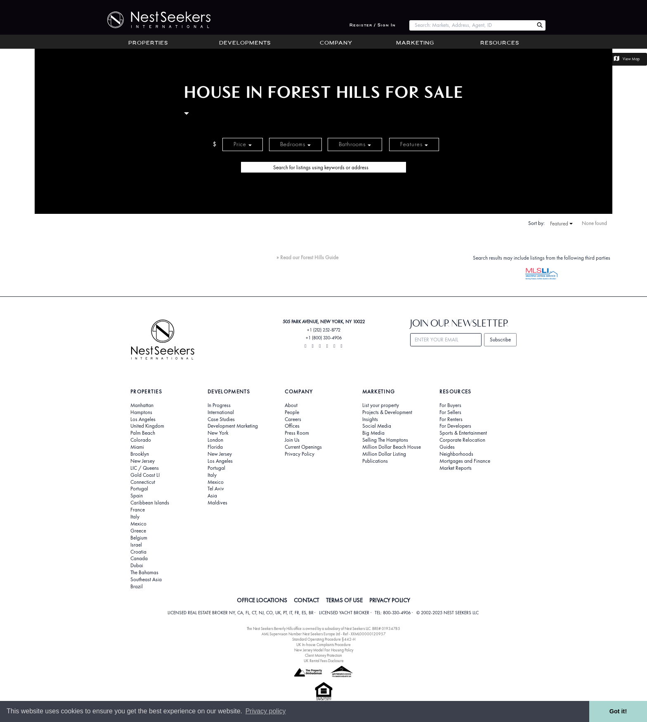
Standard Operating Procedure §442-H (323, 639)
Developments (245, 43)
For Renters (451, 419)
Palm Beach (142, 433)
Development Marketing (233, 426)
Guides (447, 447)
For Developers (455, 426)
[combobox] (471, 25)
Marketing (415, 43)
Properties (148, 43)
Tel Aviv (216, 488)
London (215, 440)
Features (414, 144)
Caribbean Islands (149, 502)
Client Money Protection (323, 655)
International (221, 412)
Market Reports (455, 468)
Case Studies (221, 419)
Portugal (139, 488)
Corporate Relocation (462, 440)
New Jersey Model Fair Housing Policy (323, 650)
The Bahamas (144, 572)
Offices (292, 426)
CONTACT (306, 600)
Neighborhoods (456, 454)
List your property (380, 405)
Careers (293, 419)
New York (218, 433)
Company (336, 43)
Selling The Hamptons (385, 440)
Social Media (376, 426)
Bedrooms (295, 144)
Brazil (136, 586)
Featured (561, 223)
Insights (370, 419)
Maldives (217, 502)
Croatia (138, 552)
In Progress (219, 405)
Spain (136, 495)
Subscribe (500, 339)
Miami (137, 447)
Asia (212, 495)
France (137, 510)
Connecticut (142, 482)
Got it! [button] (618, 711)
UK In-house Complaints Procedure (323, 644)
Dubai (136, 565)
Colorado (140, 440)
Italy (134, 517)
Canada (139, 558)
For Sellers (450, 412)
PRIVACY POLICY (389, 600)
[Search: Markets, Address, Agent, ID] (471, 25)
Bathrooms (355, 144)
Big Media (373, 433)
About (291, 405)
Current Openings (303, 447)
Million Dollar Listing (384, 454)
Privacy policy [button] (266, 711)
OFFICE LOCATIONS (262, 600)
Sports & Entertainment (463, 433)
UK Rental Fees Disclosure (324, 660)
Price (243, 144)
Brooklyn (139, 454)
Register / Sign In (372, 25)
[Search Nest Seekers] (539, 25)
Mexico (138, 524)
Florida (215, 447)
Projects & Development (387, 412)
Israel (136, 545)
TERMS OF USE (344, 600)
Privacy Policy (299, 454)
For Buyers (450, 405)
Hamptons (141, 412)
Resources (499, 43)
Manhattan (141, 405)
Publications (375, 461)
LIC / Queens (144, 468)
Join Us (292, 440)
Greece (138, 531)
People (292, 412)
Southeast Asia (146, 579)
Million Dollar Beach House (391, 447)
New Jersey (142, 461)
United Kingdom (147, 426)
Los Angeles (143, 419)
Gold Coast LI (145, 475)
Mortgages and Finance (464, 461)
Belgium (138, 538)
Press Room (297, 433)
